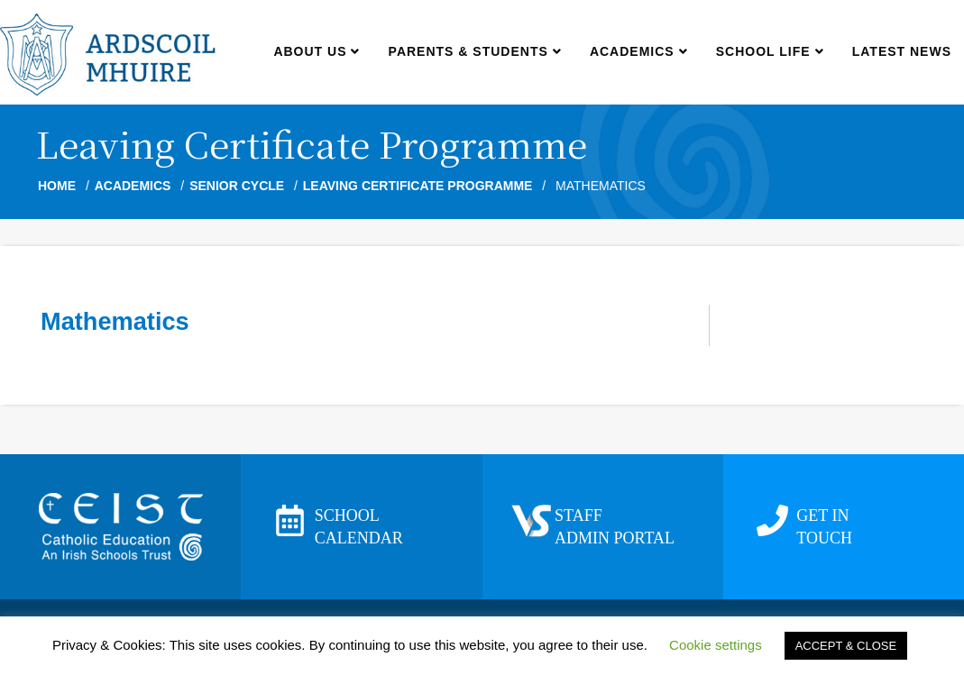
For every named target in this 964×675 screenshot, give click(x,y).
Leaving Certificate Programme (418, 185)
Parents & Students (475, 51)
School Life (769, 51)
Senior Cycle (236, 185)
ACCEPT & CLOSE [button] (845, 645)
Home (57, 185)
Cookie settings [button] (715, 644)
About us (316, 51)
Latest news (901, 51)
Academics (638, 51)
